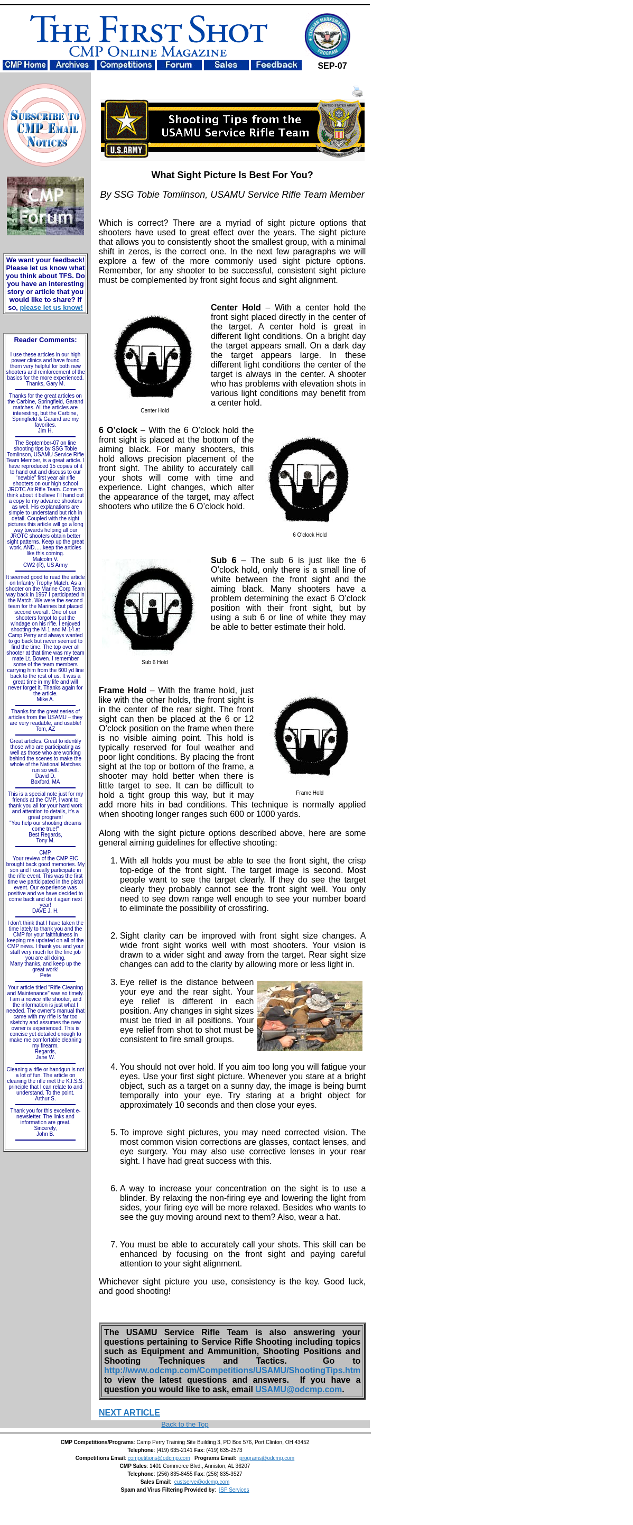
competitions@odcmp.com (159, 1458)
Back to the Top (184, 1424)
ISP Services (234, 1490)
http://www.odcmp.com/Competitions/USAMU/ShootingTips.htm (232, 1370)
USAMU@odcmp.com (298, 1389)
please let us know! (51, 307)
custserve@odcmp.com (202, 1482)
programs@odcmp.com (266, 1458)
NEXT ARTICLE (129, 1412)
